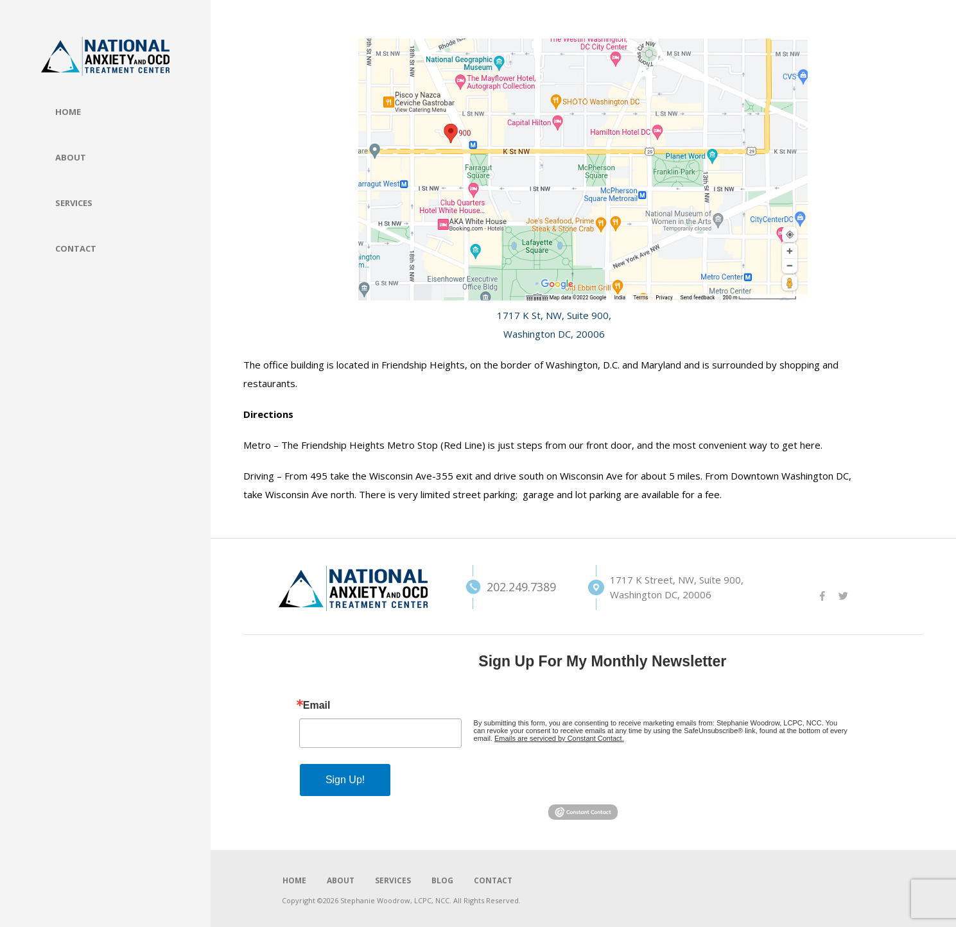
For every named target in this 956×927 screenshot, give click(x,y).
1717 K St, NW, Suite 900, (554, 315)
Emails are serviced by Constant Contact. (559, 738)
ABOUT (340, 880)
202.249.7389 (502, 586)
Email (317, 705)
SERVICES (393, 880)
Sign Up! (345, 779)
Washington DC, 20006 (554, 333)
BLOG (442, 880)
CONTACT (493, 880)
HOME (294, 880)
